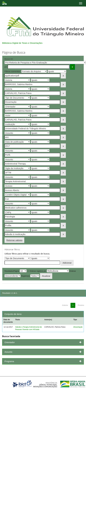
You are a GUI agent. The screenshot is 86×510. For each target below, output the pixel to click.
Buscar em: (8, 59)
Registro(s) (25, 276)
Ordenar (72, 271)
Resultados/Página (11, 271)
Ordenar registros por (38, 271)
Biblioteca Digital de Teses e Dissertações (22, 43)
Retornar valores (14, 240)
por (5, 67)
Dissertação (78, 327)
